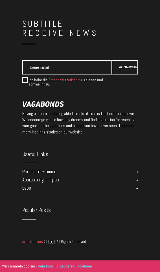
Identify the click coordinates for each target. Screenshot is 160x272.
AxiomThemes (32, 241)
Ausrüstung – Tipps (40, 180)
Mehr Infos (46, 266)
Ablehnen (84, 266)
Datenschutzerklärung (66, 80)
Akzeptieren (65, 266)
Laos (26, 188)
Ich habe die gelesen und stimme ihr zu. (66, 82)
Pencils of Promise (39, 172)
